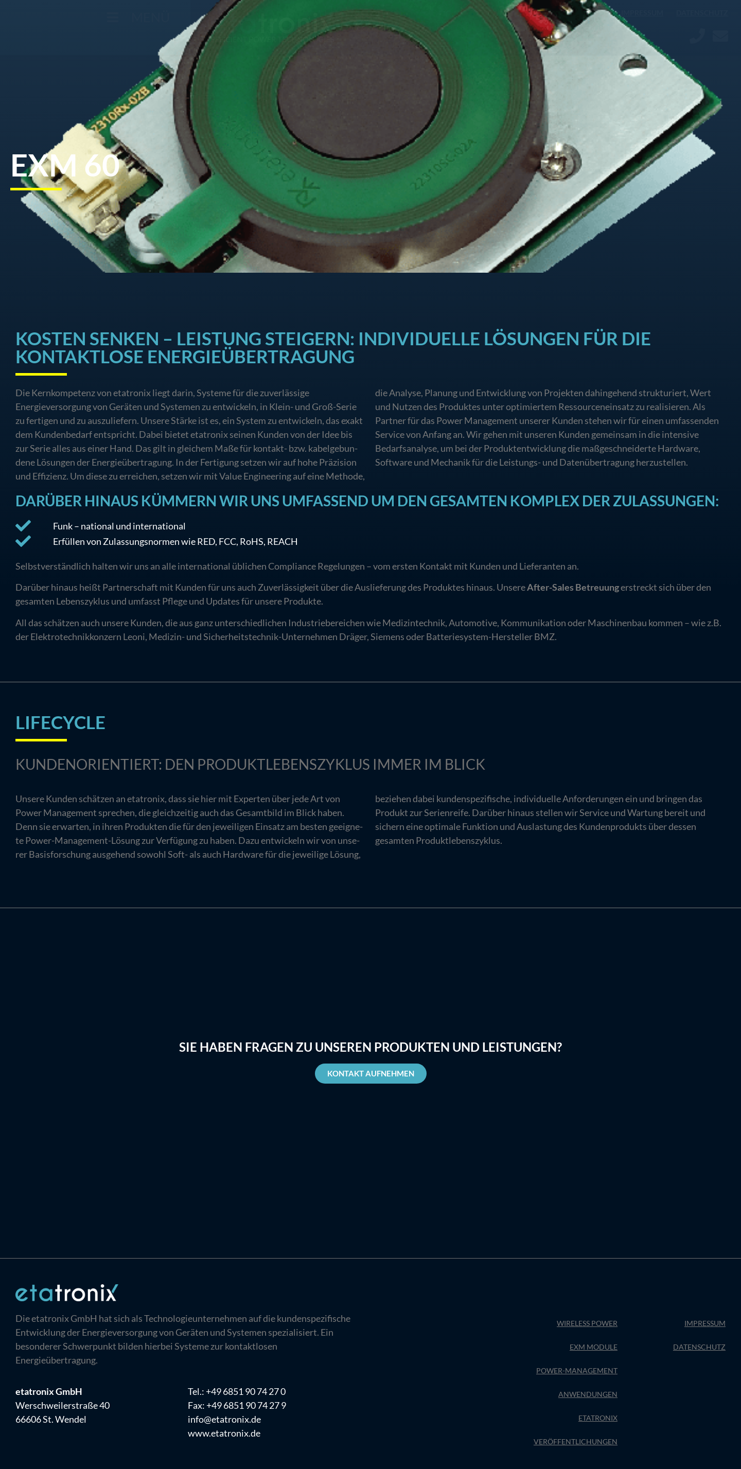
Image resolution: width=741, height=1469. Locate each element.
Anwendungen (587, 1394)
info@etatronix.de (224, 1419)
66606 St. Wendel (50, 1419)
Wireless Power (587, 1323)
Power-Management (576, 1370)
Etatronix (597, 1417)
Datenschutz (702, 12)
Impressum (642, 12)
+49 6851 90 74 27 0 (246, 1391)
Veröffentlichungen (575, 1441)
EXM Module (593, 1346)
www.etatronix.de (224, 1433)
